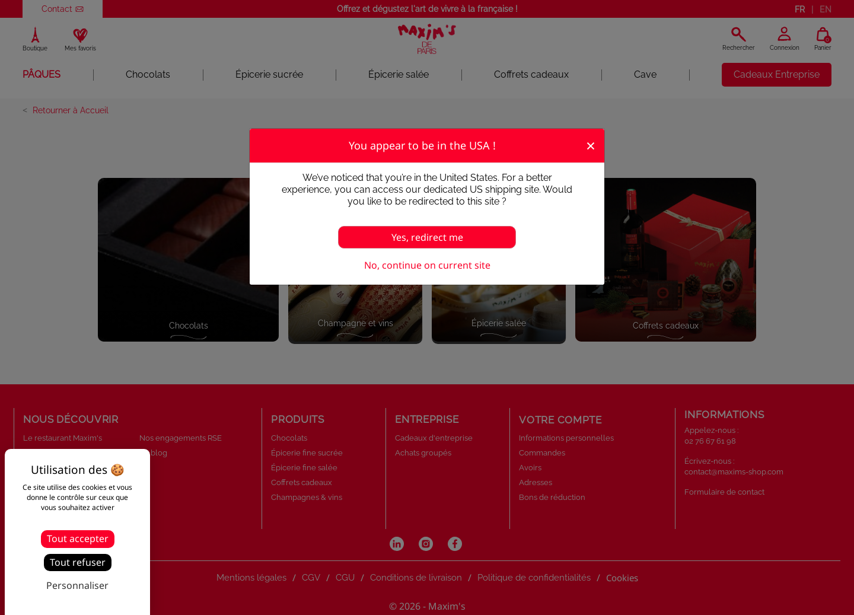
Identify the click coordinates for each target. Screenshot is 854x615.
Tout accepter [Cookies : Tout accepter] (78, 538)
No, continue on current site (427, 265)
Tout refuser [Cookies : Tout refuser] (78, 562)
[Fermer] (590, 145)
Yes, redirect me (427, 237)
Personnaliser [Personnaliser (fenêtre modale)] (77, 585)
